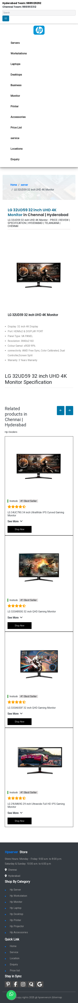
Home (13, 184)
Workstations (19, 53)
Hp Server (13, 889)
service (15, 138)
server (24, 184)
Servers (15, 42)
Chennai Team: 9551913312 (19, 7)
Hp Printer (13, 920)
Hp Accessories (16, 932)
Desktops (16, 74)
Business (16, 85)
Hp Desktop (14, 914)
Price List (16, 127)
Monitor (15, 95)
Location (12, 958)
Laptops (15, 64)
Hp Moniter (13, 901)
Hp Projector (14, 926)
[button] (60, 410)
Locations (17, 148)
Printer (15, 106)
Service (11, 952)
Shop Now (19, 529)
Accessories (18, 117)
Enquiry (15, 159)
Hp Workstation (16, 895)
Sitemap (57, 997)
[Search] (39, 13)
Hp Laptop (13, 907)
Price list (12, 970)
